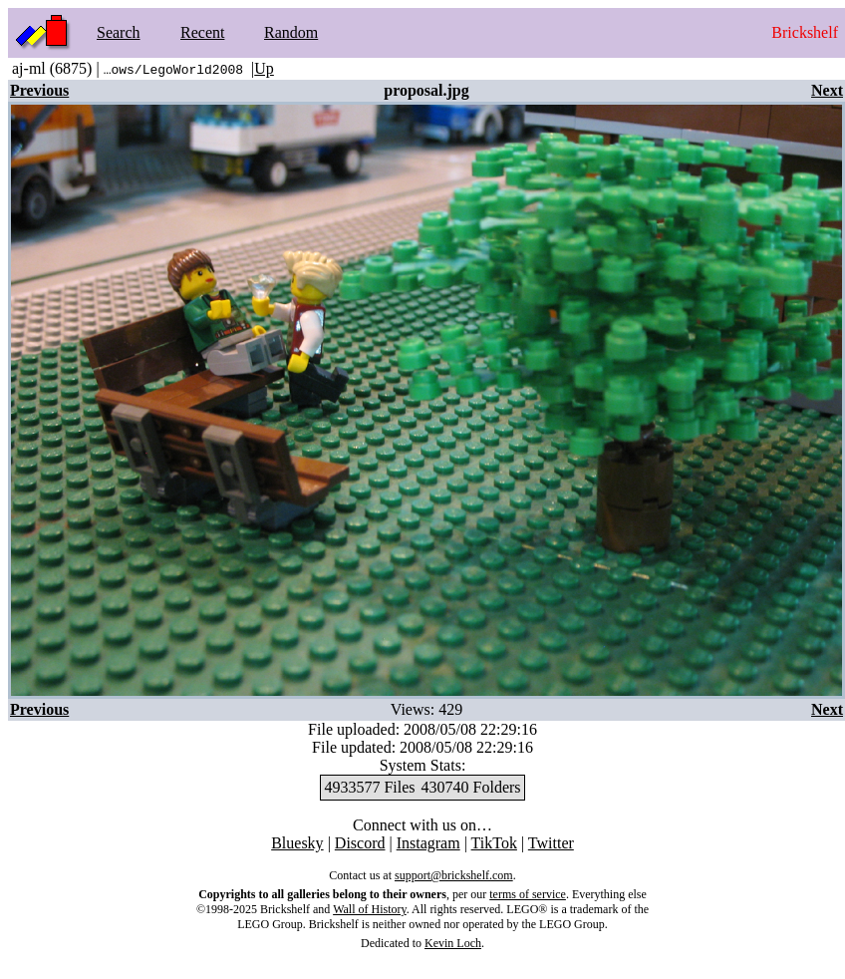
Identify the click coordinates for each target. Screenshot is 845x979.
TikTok (494, 842)
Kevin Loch (452, 943)
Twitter (551, 842)
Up (264, 68)
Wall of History (370, 909)
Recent (202, 32)
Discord (360, 842)
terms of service (527, 894)
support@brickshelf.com (454, 875)
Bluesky (297, 842)
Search (119, 32)
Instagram (428, 842)
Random (291, 32)
